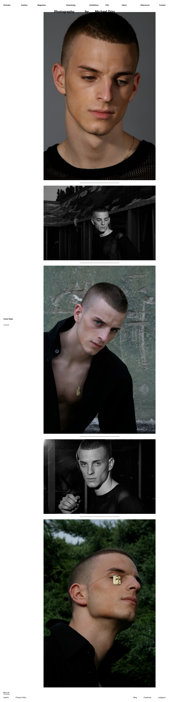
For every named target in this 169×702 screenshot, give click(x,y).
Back (7, 693)
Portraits (7, 5)
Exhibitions (94, 5)
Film (107, 5)
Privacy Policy (21, 697)
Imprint (6, 697)
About (124, 5)
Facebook (147, 697)
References (145, 5)
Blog (135, 697)
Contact (162, 5)
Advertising (70, 5)
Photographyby (84, 12)
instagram (161, 697)
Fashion (24, 5)
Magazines (41, 5)
